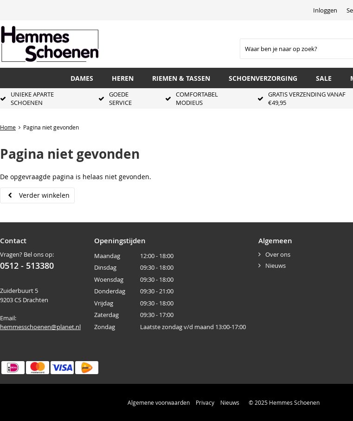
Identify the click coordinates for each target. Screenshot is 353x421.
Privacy (205, 402)
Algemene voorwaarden (159, 402)
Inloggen (325, 10)
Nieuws (275, 265)
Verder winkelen (44, 195)
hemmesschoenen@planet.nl (40, 327)
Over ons (277, 254)
